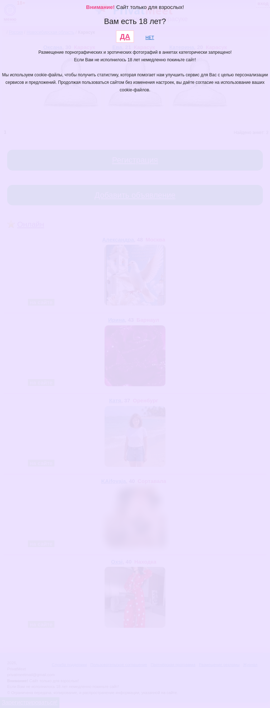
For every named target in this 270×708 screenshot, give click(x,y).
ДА (125, 36)
